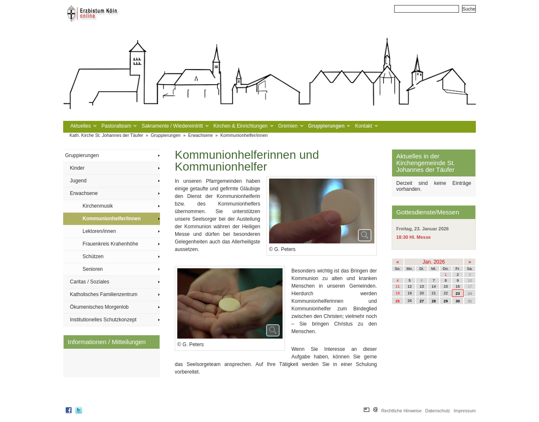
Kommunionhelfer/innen (244, 135)
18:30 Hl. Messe (413, 237)
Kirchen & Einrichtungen (243, 126)
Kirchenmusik (98, 206)
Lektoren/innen (99, 231)
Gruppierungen (328, 126)
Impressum (465, 410)
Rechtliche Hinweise (401, 410)
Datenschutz (437, 410)
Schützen (93, 256)
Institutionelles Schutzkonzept (103, 320)
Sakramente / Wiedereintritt (174, 126)
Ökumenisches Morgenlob (99, 307)
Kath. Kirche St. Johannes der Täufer (106, 135)
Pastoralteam (118, 126)
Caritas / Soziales (89, 282)
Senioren (93, 269)
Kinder (77, 168)
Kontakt (365, 126)
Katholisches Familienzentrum (103, 294)
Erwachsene (200, 135)
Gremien (290, 126)
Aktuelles (82, 126)
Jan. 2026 (434, 262)
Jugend (78, 181)
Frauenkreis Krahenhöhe (110, 244)
